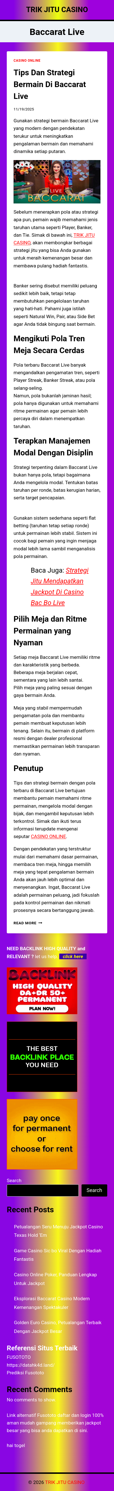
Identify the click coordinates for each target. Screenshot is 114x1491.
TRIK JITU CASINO (65, 1482)
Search (14, 1180)
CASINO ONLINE (27, 61)
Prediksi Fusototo (25, 1372)
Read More (28, 923)
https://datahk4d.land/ (31, 1365)
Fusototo (46, 1415)
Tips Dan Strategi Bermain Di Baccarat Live (50, 84)
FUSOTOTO (19, 1357)
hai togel (16, 1445)
